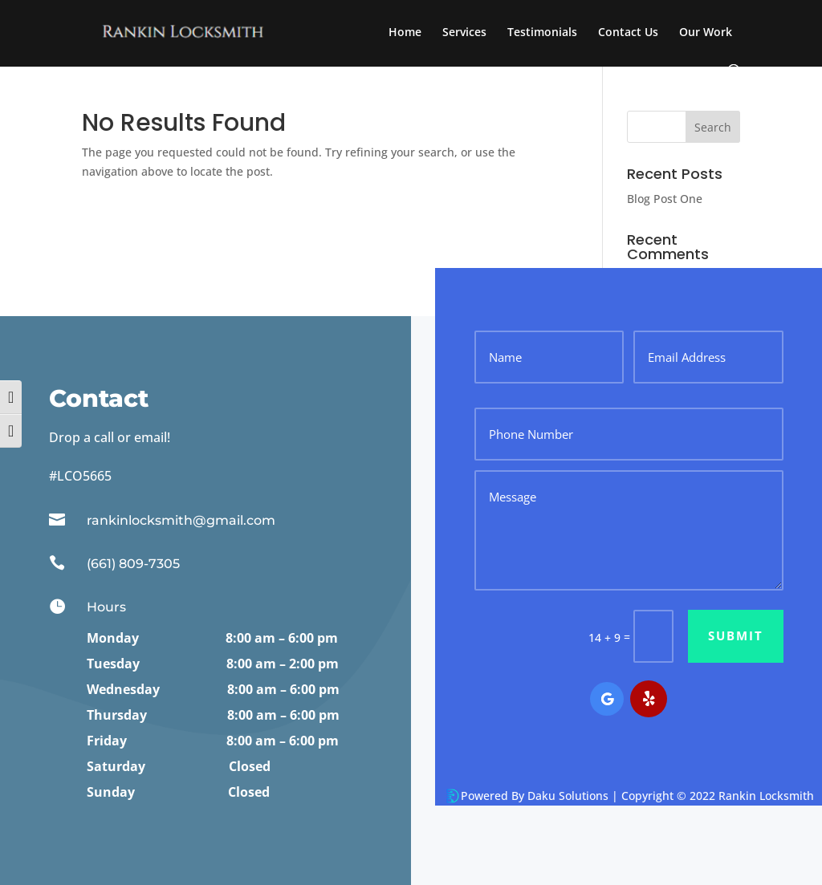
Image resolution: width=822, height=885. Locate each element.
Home (405, 32)
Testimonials (542, 32)
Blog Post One (664, 198)
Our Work (705, 32)
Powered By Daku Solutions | (541, 795)
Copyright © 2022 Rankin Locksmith (717, 795)
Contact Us (628, 32)
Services (464, 32)
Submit (735, 635)
